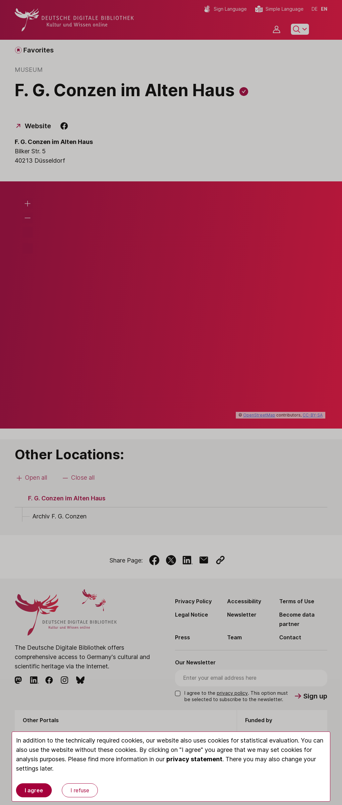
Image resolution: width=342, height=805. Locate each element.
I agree (34, 790)
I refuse (79, 790)
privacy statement (194, 759)
